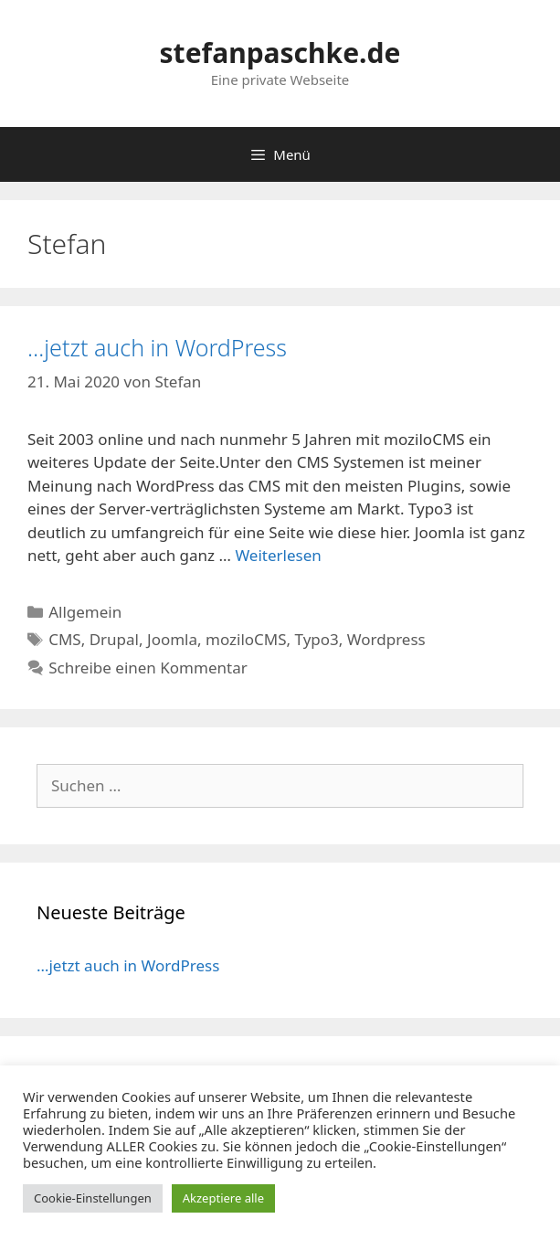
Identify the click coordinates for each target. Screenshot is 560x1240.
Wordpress (386, 639)
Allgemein (85, 611)
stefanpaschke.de (280, 52)
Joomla (172, 639)
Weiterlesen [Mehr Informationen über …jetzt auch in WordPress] (278, 555)
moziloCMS (246, 639)
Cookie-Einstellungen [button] (93, 1198)
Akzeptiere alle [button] (223, 1198)
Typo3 (317, 639)
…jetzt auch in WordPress (157, 347)
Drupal (114, 639)
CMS (64, 639)
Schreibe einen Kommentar (148, 667)
